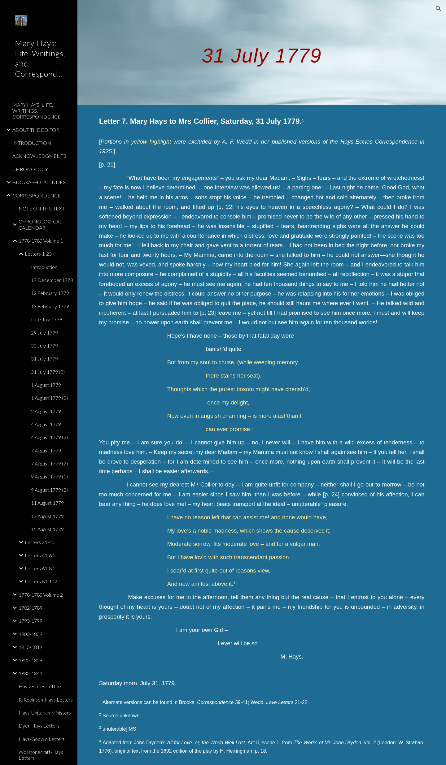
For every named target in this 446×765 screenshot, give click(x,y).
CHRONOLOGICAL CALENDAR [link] (40, 224)
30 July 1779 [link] (44, 345)
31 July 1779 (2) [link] (48, 372)
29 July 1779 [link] (44, 332)
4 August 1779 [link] (46, 424)
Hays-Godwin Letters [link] (42, 739)
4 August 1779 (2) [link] (49, 437)
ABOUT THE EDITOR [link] (35, 130)
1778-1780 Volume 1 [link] (41, 241)
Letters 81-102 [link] (41, 581)
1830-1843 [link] (30, 673)
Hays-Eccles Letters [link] (40, 686)
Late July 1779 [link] (46, 319)
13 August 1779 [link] (47, 516)
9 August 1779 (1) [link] (49, 476)
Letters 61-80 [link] (40, 568)
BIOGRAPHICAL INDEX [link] (39, 182)
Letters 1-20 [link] (38, 254)
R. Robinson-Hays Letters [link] (46, 699)
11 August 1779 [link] (47, 503)
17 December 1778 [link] (52, 280)
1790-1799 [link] (30, 621)
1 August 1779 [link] (46, 385)
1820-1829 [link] (30, 660)
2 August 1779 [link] (46, 411)
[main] (262, 52)
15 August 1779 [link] (47, 529)
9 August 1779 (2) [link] (49, 490)
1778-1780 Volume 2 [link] (41, 595)
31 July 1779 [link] (44, 358)
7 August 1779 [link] (46, 450)
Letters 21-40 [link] (40, 542)
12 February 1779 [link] (50, 293)
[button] (438, 8)
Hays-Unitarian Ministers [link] (45, 712)
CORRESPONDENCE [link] (36, 195)
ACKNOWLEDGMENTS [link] (39, 156)
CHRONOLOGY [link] (30, 169)
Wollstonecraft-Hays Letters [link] (41, 755)
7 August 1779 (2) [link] (49, 463)
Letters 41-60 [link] (40, 555)
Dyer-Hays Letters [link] (39, 725)
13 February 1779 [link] (50, 306)
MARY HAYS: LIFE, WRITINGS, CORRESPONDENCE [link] (36, 111)
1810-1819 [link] (30, 647)
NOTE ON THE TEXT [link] (42, 208)
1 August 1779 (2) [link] (49, 398)
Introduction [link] (44, 267)
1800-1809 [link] (30, 634)
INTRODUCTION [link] (31, 143)
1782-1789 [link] (30, 608)
